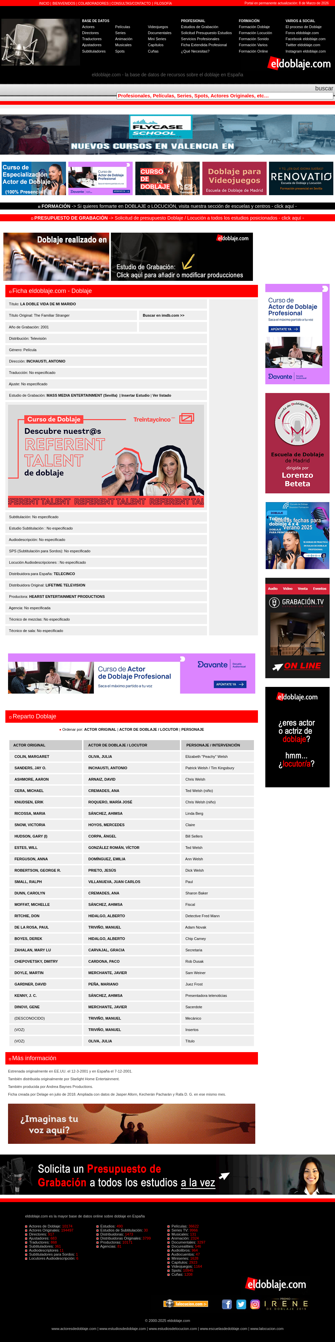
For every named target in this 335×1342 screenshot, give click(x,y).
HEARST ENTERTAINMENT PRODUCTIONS (67, 597)
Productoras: (109, 1242)
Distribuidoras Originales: (119, 1238)
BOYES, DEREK (28, 939)
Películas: (178, 1226)
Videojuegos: (181, 1266)
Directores (90, 33)
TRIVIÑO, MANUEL (104, 927)
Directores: (36, 1234)
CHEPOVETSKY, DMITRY (36, 961)
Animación (123, 39)
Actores (88, 27)
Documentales (159, 33)
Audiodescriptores (42, 1250)
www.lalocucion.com (266, 1329)
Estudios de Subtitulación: (120, 1230)
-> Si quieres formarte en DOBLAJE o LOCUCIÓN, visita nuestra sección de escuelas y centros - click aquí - (168, 206)
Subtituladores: (40, 1246)
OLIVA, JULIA (100, 757)
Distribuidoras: (110, 1234)
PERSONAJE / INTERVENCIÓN (213, 745)
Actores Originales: (43, 1230)
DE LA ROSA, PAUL (31, 927)
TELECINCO (64, 574)
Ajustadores (92, 45)
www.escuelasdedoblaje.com (223, 1329)
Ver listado (161, 395)
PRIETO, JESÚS (102, 870)
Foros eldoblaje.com (302, 33)
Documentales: (182, 1242)
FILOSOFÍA (163, 3)
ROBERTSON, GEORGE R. (37, 870)
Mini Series (157, 39)
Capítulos (155, 45)
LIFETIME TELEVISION (65, 585)
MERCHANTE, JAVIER (107, 973)
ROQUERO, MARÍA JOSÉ (110, 802)
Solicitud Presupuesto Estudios (206, 33)
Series (120, 33)
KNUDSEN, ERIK (29, 802)
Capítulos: (178, 1262)
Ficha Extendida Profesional (204, 45)
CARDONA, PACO (104, 961)
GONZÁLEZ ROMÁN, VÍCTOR (114, 848)
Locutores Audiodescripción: (50, 1258)
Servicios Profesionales (200, 39)
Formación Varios (253, 45)
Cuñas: (176, 1274)
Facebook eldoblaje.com (306, 39)
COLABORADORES (93, 3)
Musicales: (179, 1234)
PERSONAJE (192, 729)
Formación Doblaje (254, 27)
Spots (120, 51)
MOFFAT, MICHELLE (32, 904)
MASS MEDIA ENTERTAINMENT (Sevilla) (82, 395)
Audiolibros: (180, 1250)
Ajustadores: (38, 1238)
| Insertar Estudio (135, 395)
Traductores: (38, 1242)
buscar (324, 88)
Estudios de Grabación (199, 27)
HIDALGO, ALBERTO (106, 916)
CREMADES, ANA (104, 791)
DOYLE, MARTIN (29, 973)
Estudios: (106, 1226)
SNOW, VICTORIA (29, 825)
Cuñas (153, 51)
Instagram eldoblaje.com (306, 51)
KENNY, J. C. (25, 996)
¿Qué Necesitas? (195, 51)
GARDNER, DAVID (30, 984)
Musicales (123, 45)
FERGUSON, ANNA (31, 859)
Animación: (179, 1238)
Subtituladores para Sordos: (50, 1254)
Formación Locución (255, 33)
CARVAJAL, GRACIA (106, 950)
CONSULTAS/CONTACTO (131, 3)
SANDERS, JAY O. (30, 768)
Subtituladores (94, 51)
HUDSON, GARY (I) (30, 836)
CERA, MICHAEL (29, 791)
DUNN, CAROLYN (29, 893)
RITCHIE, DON (27, 916)
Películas (122, 27)
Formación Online (253, 51)
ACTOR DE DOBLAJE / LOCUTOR (149, 729)
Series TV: (179, 1230)
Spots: (175, 1270)
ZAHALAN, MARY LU (32, 950)
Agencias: (107, 1246)
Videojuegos (158, 27)
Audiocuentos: (182, 1254)
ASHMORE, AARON (31, 779)
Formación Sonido (254, 39)
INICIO (44, 3)
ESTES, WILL (26, 848)
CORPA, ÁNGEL (102, 836)
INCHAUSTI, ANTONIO (45, 361)
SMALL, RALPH (28, 882)
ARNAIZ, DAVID (102, 779)
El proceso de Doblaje (304, 27)
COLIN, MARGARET (31, 757)
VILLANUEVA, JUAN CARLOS (114, 882)
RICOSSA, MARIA (29, 813)
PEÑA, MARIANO (103, 984)
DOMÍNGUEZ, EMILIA (107, 859)
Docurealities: (181, 1246)
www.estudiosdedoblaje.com (122, 1329)
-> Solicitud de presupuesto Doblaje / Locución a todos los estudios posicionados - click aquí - (167, 218)
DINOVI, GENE (27, 1007)
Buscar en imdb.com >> (163, 315)
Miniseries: (179, 1258)
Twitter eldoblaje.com (303, 45)
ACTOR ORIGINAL (100, 729)
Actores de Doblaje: (43, 1226)
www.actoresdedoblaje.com (74, 1329)
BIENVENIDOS (64, 3)
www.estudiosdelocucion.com (173, 1329)
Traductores (92, 39)
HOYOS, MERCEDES (106, 825)
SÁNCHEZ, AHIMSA (105, 813)
